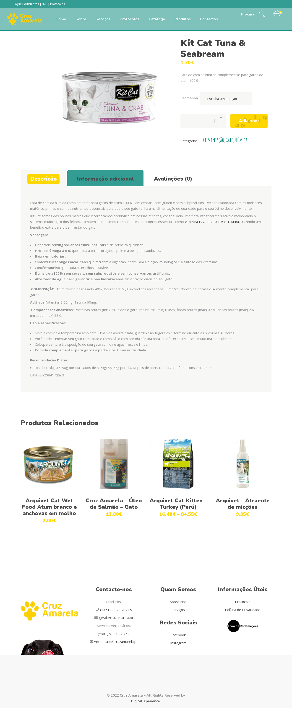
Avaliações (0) (173, 178)
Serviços (178, 609)
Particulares (30, 4)
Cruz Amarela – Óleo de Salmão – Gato (114, 504)
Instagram (178, 643)
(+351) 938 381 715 (115, 609)
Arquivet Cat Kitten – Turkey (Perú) (178, 504)
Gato (229, 139)
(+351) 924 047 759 (114, 633)
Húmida (241, 139)
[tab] (43, 178)
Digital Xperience (145, 701)
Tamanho (190, 98)
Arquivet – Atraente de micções (243, 504)
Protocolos (57, 4)
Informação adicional (105, 178)
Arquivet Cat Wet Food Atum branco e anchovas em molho (49, 507)
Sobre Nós (178, 601)
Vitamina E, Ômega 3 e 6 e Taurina (212, 221)
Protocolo (242, 601)
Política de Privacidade (242, 609)
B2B (44, 4)
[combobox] (226, 98)
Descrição (43, 178)
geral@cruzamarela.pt (115, 617)
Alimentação (213, 139)
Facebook (178, 635)
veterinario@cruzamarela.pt (115, 641)
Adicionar (249, 121)
